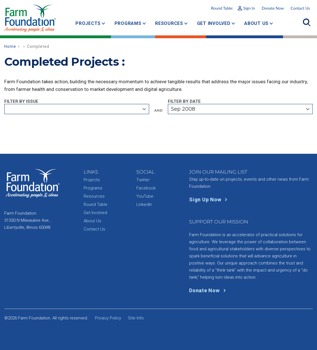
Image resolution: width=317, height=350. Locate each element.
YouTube (144, 196)
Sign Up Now (209, 199)
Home (10, 46)
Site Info (136, 318)
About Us (256, 23)
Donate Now (273, 8)
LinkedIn (144, 204)
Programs (128, 23)
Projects (88, 23)
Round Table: (233, 8)
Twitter (143, 179)
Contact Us (300, 8)
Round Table (95, 204)
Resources (169, 23)
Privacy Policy (108, 318)
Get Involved (214, 23)
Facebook (146, 188)
